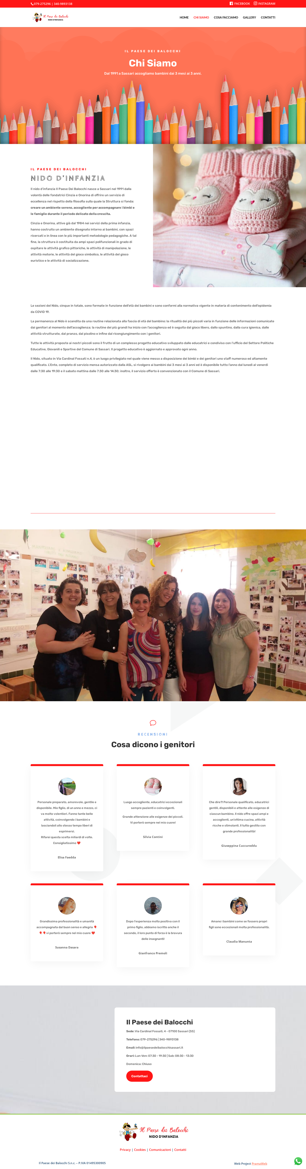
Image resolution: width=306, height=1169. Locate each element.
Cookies (140, 1150)
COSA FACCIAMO (226, 17)
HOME (184, 17)
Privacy (125, 1150)
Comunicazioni (160, 1150)
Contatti (180, 1150)
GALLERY (249, 17)
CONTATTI (268, 17)
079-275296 (42, 4)
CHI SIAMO (201, 17)
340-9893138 (63, 4)
